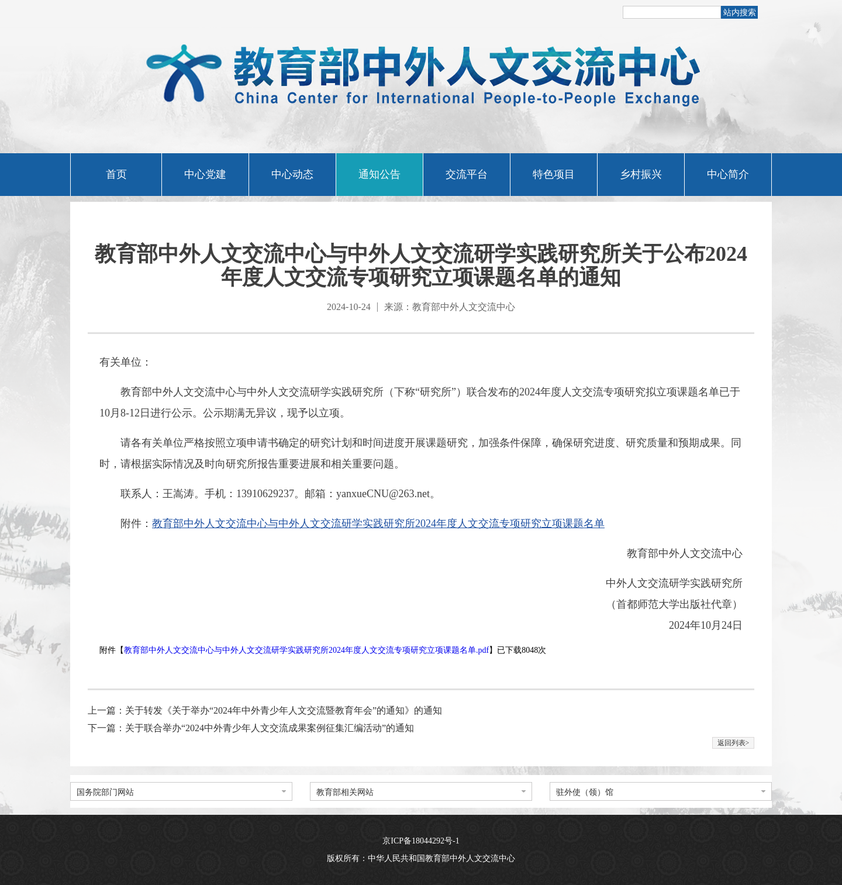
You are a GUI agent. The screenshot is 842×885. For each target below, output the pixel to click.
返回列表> (733, 743)
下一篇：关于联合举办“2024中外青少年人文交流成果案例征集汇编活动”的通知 (251, 728)
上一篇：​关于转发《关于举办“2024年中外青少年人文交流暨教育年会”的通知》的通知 (265, 710)
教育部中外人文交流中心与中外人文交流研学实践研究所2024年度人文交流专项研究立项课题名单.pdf (306, 650)
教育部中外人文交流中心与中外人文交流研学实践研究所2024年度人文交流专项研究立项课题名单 (378, 523)
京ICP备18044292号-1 (420, 840)
